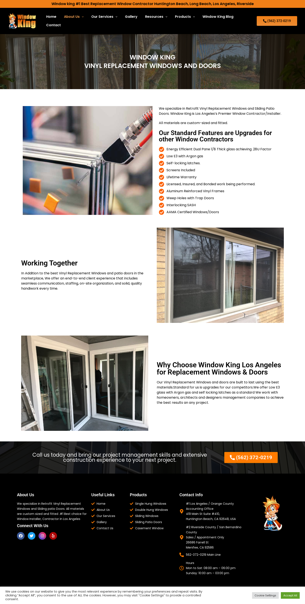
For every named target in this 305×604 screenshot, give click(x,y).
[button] (73, 16)
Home (51, 16)
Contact (53, 25)
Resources (156, 16)
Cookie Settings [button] (265, 595)
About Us (74, 16)
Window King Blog (217, 16)
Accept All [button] (290, 595)
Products (185, 16)
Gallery (131, 16)
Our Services (104, 16)
